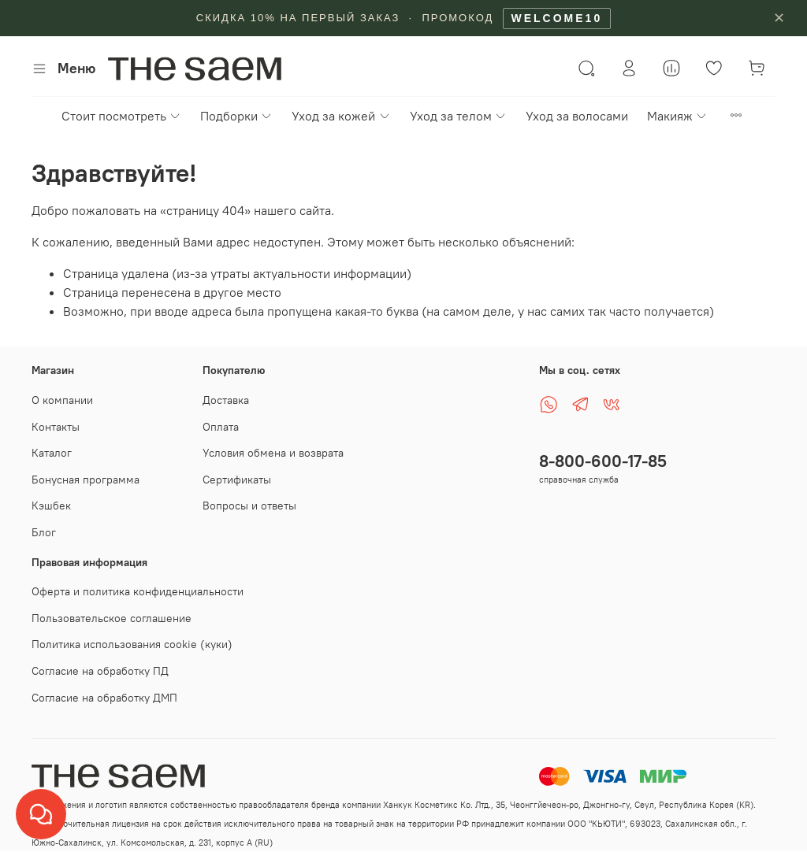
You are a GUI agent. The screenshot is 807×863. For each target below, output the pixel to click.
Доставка (226, 400)
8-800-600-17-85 (603, 461)
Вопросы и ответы (249, 505)
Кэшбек (51, 505)
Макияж (677, 116)
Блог (44, 532)
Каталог (52, 453)
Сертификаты (237, 479)
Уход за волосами (577, 116)
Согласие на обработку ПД (100, 671)
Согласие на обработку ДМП (104, 698)
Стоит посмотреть (121, 116)
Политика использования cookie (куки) (132, 644)
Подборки (236, 116)
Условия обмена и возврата (273, 453)
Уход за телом (458, 116)
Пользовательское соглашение (112, 618)
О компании (62, 400)
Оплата (221, 427)
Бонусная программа (85, 479)
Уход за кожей (341, 116)
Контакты (56, 427)
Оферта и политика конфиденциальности (138, 591)
